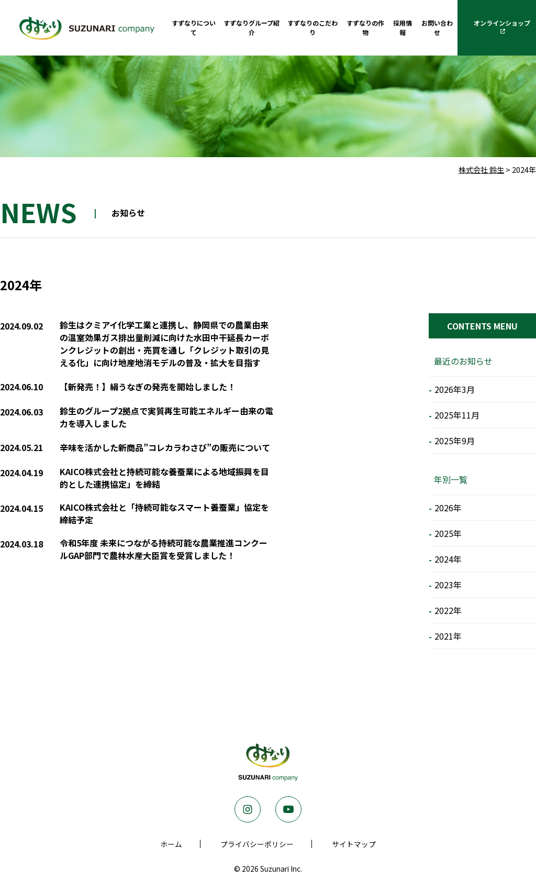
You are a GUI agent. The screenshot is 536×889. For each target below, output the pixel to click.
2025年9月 (454, 440)
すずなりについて (194, 27)
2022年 (448, 610)
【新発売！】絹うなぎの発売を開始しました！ (148, 386)
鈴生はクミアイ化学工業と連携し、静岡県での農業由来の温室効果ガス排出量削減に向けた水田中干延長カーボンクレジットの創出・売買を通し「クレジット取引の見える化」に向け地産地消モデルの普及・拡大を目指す (164, 344)
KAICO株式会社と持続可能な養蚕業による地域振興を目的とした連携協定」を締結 (164, 477)
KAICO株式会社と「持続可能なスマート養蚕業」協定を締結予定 (164, 513)
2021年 (448, 636)
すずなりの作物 (365, 27)
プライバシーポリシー (257, 844)
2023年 (448, 584)
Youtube (288, 809)
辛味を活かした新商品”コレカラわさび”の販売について (165, 447)
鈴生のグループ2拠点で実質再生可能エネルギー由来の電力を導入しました (166, 417)
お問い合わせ (437, 27)
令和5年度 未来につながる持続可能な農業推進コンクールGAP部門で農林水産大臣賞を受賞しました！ (163, 549)
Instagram (247, 809)
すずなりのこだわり (312, 27)
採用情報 (402, 27)
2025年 (448, 533)
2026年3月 (454, 389)
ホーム (171, 844)
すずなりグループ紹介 (252, 27)
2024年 (448, 559)
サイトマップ (354, 844)
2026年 (448, 507)
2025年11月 (456, 415)
